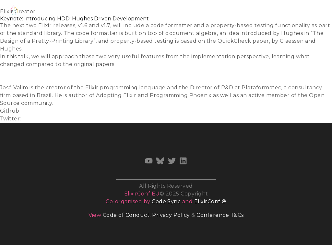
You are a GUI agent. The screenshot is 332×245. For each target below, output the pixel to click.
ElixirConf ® (210, 201)
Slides (8, 72)
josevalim (34, 111)
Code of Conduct (126, 215)
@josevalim (37, 119)
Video (7, 80)
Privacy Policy (171, 215)
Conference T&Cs (219, 215)
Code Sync (166, 201)
